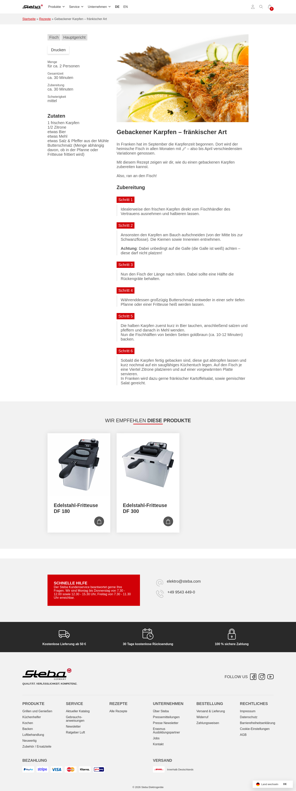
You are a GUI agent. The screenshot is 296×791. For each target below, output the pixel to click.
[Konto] (253, 7)
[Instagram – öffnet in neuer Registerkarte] (262, 677)
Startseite (29, 19)
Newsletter (73, 726)
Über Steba (161, 711)
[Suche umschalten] (261, 7)
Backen (27, 729)
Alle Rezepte (118, 711)
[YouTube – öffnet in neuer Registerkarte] (270, 677)
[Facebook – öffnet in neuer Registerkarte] (253, 677)
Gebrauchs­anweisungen (75, 718)
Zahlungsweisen (207, 723)
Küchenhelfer (31, 717)
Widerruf (202, 717)
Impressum (247, 711)
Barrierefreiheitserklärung (257, 723)
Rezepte (45, 19)
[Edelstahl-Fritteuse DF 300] (148, 464)
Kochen (27, 723)
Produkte (56, 6)
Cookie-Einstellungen (255, 729)
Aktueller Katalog (78, 711)
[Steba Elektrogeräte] (32, 7)
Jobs (156, 738)
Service (76, 6)
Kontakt (158, 744)
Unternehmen (99, 6)
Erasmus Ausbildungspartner (166, 730)
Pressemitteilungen (166, 717)
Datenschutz (248, 717)
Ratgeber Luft (75, 732)
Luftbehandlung (33, 734)
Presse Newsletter (165, 723)
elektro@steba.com (184, 581)
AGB (243, 734)
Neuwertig (29, 740)
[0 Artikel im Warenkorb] (270, 7)
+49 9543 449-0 (181, 592)
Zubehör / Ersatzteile (36, 746)
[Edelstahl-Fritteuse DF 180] (79, 464)
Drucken (58, 50)
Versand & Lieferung (210, 711)
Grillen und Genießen (37, 711)
